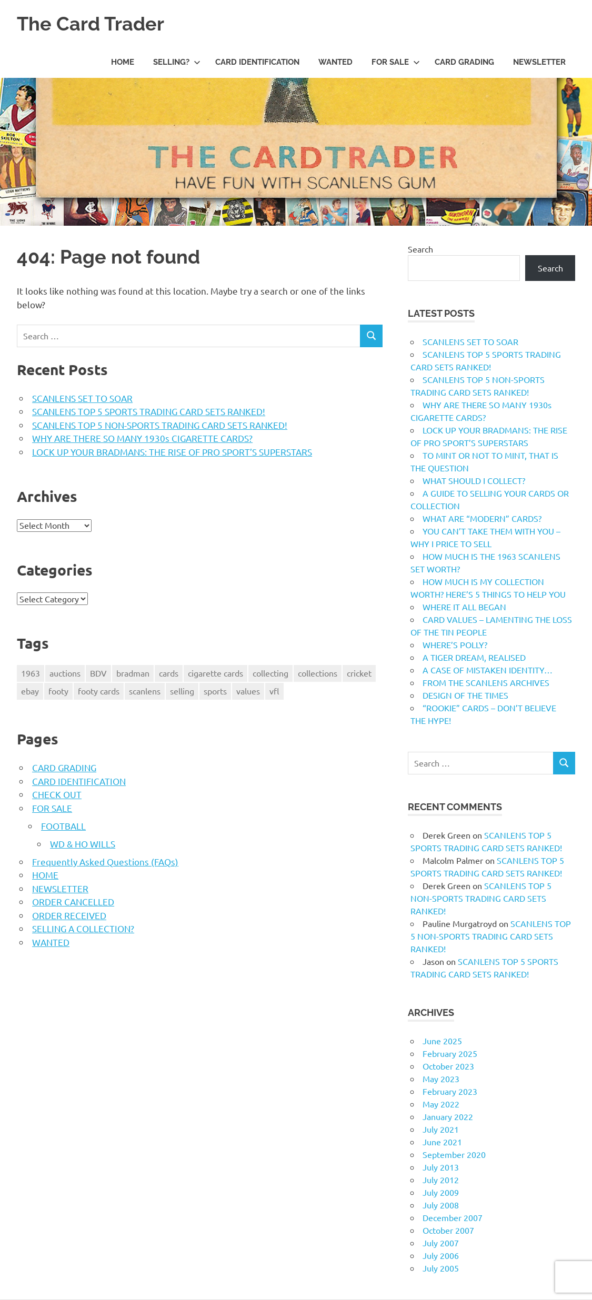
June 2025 (442, 1040)
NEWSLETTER (539, 62)
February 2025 (450, 1053)
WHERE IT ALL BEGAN (464, 606)
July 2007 (441, 1242)
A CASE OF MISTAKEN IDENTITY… (488, 669)
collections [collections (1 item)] (317, 673)
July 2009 (441, 1192)
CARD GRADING (464, 62)
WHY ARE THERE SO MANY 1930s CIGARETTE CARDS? (142, 438)
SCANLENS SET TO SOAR (82, 398)
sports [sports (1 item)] (215, 691)
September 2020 (454, 1154)
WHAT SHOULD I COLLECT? (474, 480)
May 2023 (441, 1078)
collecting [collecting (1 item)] (270, 673)
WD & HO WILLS (82, 843)
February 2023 (450, 1091)
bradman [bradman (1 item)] (132, 673)
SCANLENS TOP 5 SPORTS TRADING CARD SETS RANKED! (148, 411)
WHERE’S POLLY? (455, 644)
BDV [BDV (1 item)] (98, 673)
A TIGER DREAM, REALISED (474, 657)
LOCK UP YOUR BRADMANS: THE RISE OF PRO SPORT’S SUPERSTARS (172, 451)
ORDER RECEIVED (69, 915)
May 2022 (441, 1104)
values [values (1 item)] (248, 691)
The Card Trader (95, 23)
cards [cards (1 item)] (168, 673)
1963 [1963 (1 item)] (30, 673)
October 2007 (448, 1230)
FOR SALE (396, 62)
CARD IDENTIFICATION (257, 62)
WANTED (335, 62)
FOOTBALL (63, 825)
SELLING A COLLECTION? (83, 928)
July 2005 (441, 1268)
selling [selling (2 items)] (182, 691)
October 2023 (448, 1066)
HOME (122, 62)
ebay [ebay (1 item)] (30, 691)
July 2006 (441, 1255)
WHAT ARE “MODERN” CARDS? (482, 518)
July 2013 (441, 1167)
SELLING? (176, 62)
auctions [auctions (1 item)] (65, 673)
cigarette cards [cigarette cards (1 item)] (215, 673)
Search (420, 249)
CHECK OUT (57, 794)
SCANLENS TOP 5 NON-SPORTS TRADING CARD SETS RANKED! (159, 424)
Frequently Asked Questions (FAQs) (105, 861)
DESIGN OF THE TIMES (465, 695)
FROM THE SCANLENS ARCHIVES (486, 682)
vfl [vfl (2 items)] (274, 691)
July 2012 (441, 1179)
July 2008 (441, 1205)
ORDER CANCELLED (73, 901)
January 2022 (448, 1116)
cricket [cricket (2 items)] (359, 673)
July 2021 (441, 1129)
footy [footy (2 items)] (58, 691)
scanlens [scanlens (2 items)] (144, 691)
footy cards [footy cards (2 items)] (98, 691)
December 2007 (453, 1217)
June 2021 (442, 1141)
